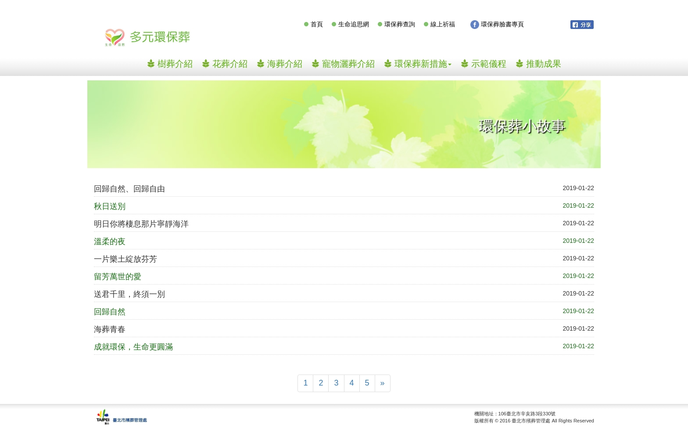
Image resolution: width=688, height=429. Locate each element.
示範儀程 (488, 63)
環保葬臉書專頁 (497, 24)
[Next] (383, 383)
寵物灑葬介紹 (348, 63)
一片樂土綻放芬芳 (125, 259)
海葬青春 (109, 329)
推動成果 (543, 63)
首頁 (317, 24)
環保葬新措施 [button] (423, 63)
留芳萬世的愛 (117, 276)
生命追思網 (353, 24)
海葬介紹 (284, 63)
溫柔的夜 (109, 241)
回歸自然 (109, 311)
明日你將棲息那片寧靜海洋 (141, 224)
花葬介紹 (229, 63)
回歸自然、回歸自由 (129, 188)
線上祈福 (442, 24)
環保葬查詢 (399, 24)
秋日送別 (109, 206)
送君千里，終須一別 (129, 294)
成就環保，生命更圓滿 (133, 346)
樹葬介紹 (178, 63)
